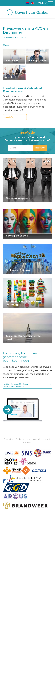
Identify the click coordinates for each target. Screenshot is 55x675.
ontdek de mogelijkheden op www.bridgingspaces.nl (16, 385)
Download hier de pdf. (15, 37)
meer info (9, 117)
